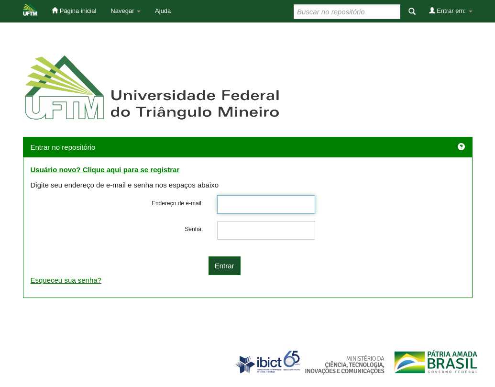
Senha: (194, 229)
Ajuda (163, 10)
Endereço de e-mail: (177, 203)
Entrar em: (451, 10)
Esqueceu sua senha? (66, 280)
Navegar (125, 10)
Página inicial (74, 10)
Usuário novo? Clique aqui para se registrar (105, 170)
